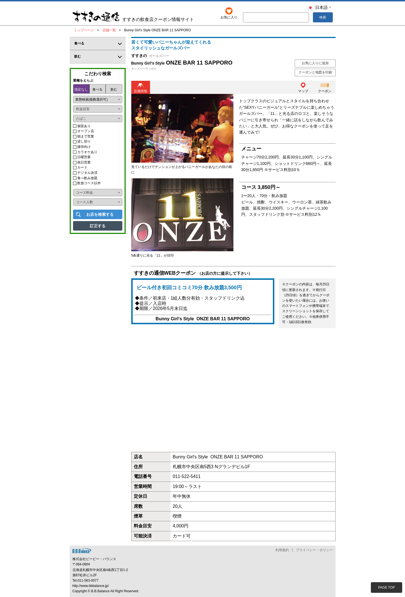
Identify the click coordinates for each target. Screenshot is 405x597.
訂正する (98, 226)
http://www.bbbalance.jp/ (90, 586)
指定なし (81, 89)
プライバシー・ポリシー (314, 550)
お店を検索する (100, 214)
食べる (97, 89)
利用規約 (282, 550)
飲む (114, 89)
